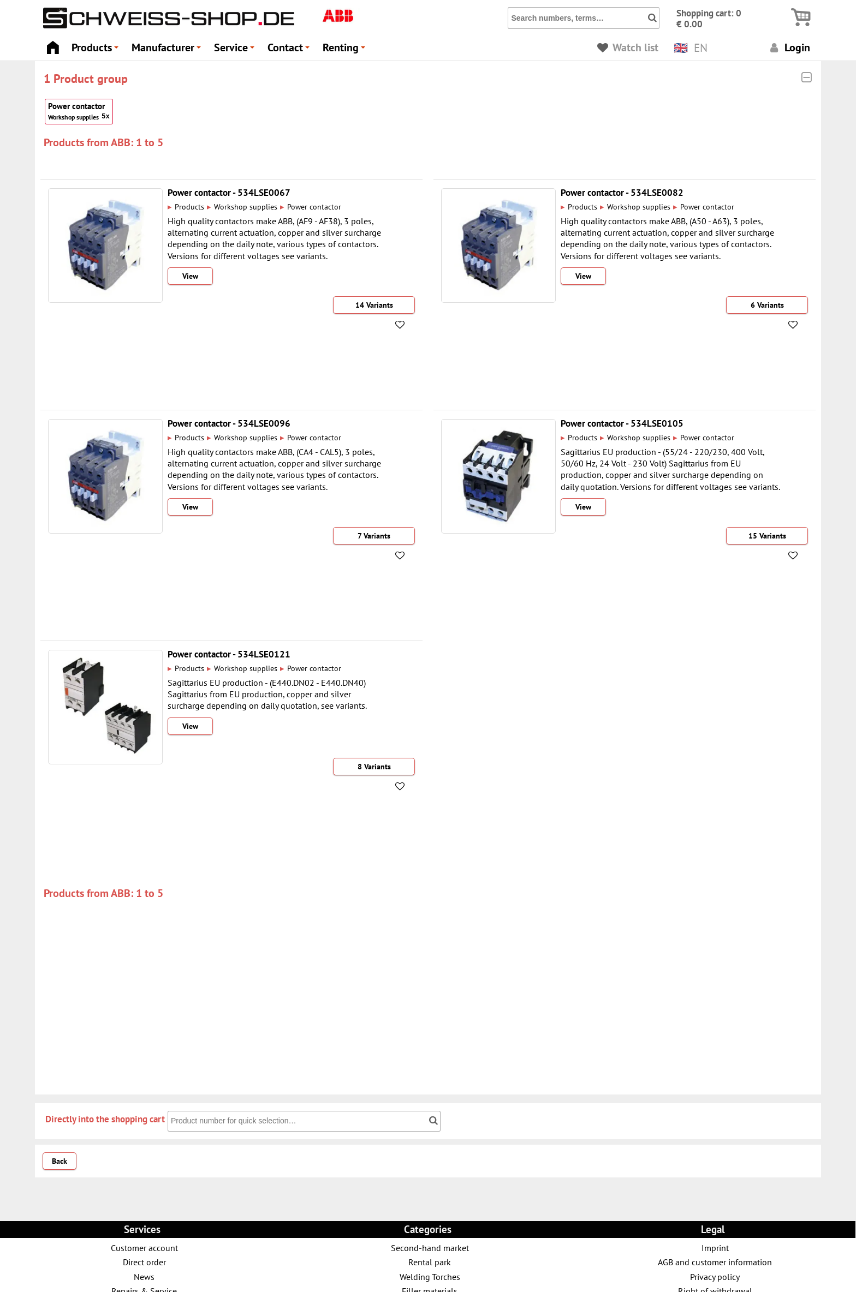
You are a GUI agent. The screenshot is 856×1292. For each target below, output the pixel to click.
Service (236, 50)
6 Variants (767, 305)
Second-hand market (430, 1247)
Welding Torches (430, 1276)
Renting (345, 50)
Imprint (715, 1247)
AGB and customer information (715, 1261)
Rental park (429, 1261)
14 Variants (374, 305)
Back (59, 1161)
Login (788, 47)
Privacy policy (715, 1276)
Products (97, 50)
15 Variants (767, 536)
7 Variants (374, 536)
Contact (290, 50)
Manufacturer (168, 50)
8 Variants (374, 766)
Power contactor (79, 111)
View (190, 276)
